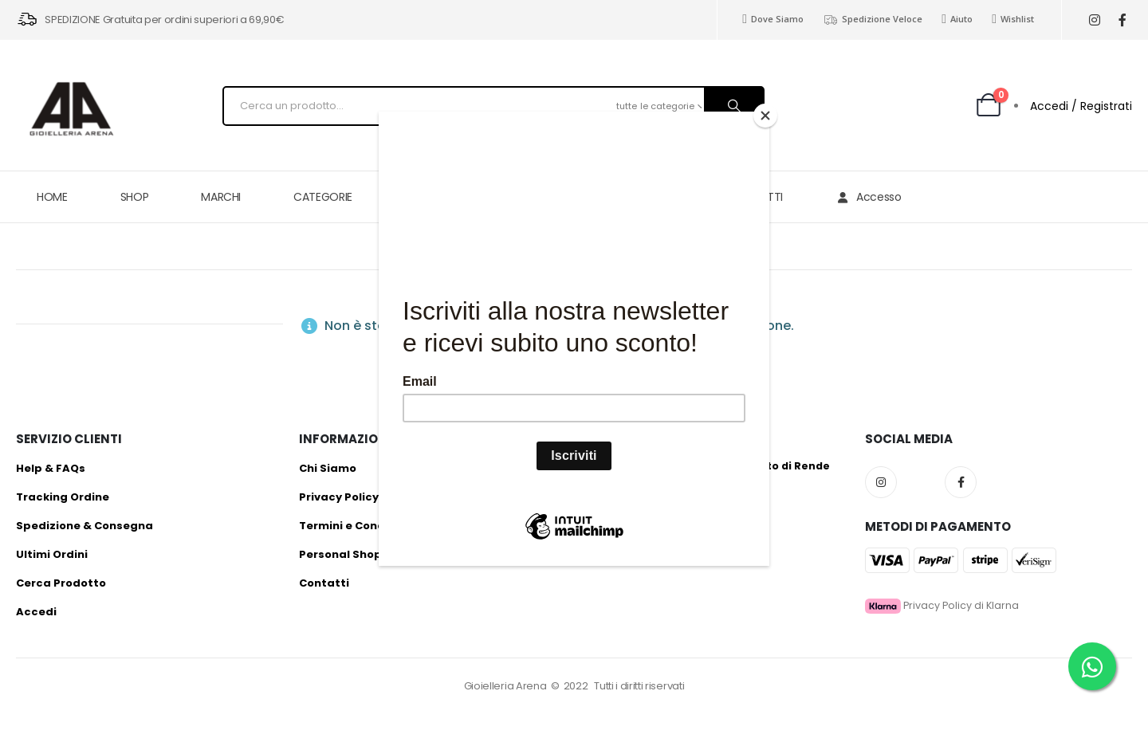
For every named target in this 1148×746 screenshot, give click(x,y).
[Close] (765, 116)
